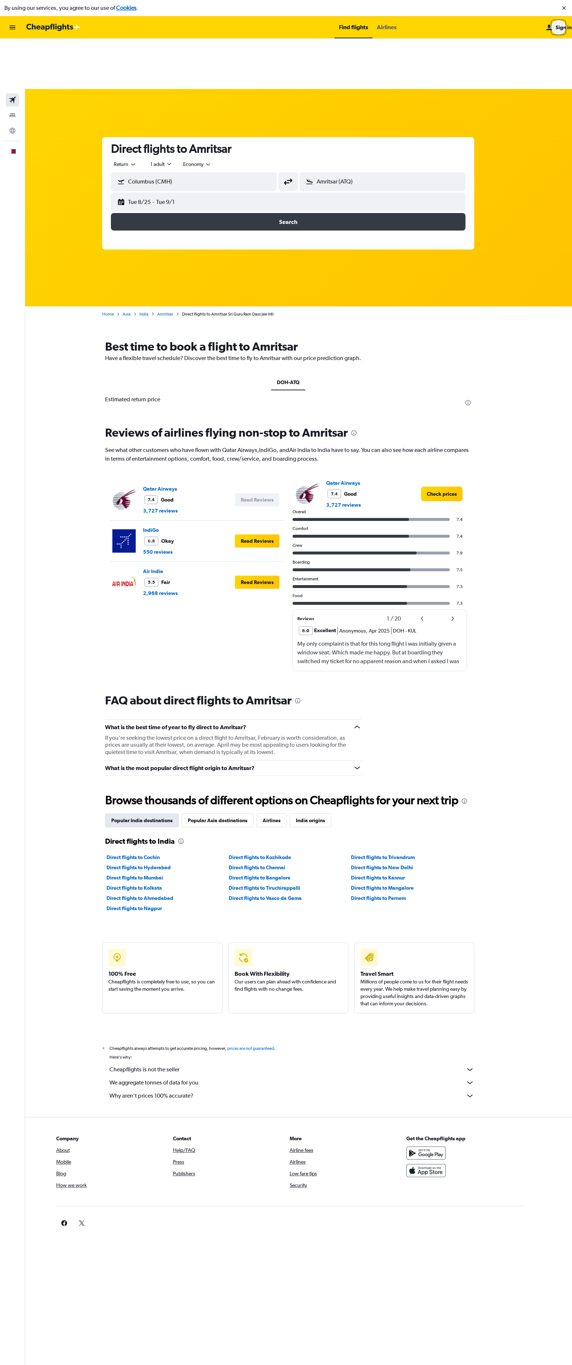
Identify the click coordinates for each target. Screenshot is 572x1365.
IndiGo (161, 480)
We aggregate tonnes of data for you (302, 1032)
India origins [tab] (321, 770)
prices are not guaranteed (261, 998)
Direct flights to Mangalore (392, 837)
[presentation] (478, 352)
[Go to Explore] (12, 80)
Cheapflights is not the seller (302, 1019)
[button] (564, 8)
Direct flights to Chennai (267, 817)
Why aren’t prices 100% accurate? (302, 1045)
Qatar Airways (171, 438)
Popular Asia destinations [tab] (228, 770)
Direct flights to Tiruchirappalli (274, 837)
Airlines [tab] (282, 770)
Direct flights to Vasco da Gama (275, 848)
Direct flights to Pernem (388, 848)
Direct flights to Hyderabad (149, 817)
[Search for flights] (12, 49)
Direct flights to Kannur (388, 827)
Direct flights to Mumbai (145, 827)
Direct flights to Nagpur (145, 858)
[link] (452, 443)
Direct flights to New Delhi (392, 817)
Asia (137, 263)
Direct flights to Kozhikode (270, 807)
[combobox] (135, 113)
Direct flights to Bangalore (270, 827)
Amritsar (176, 263)
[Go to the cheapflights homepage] (53, 27)
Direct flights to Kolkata (145, 837)
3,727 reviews (171, 460)
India (154, 263)
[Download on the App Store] (447, 1120)
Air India (164, 521)
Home (118, 263)
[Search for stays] (12, 65)
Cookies (126, 7)
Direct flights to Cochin (143, 807)
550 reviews (168, 501)
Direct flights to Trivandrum (393, 807)
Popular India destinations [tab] (152, 770)
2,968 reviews (171, 543)
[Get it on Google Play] (447, 1102)
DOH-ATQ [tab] (298, 332)
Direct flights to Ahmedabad (150, 848)
